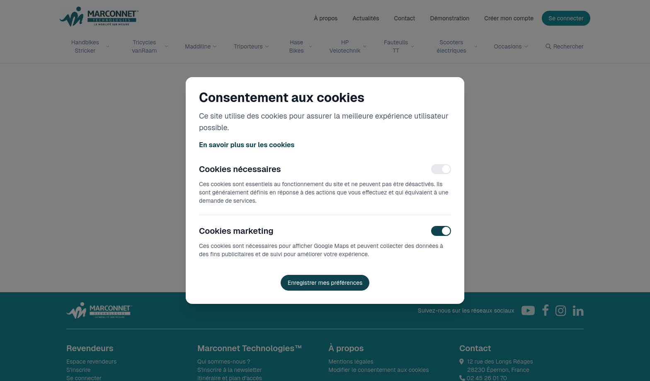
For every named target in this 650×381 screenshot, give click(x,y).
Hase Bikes (301, 46)
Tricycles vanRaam (150, 46)
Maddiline (201, 46)
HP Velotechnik (347, 46)
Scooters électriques (457, 46)
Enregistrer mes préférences (325, 282)
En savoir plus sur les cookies (246, 145)
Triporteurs (251, 46)
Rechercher (564, 46)
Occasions (511, 46)
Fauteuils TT (399, 46)
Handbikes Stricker (90, 46)
